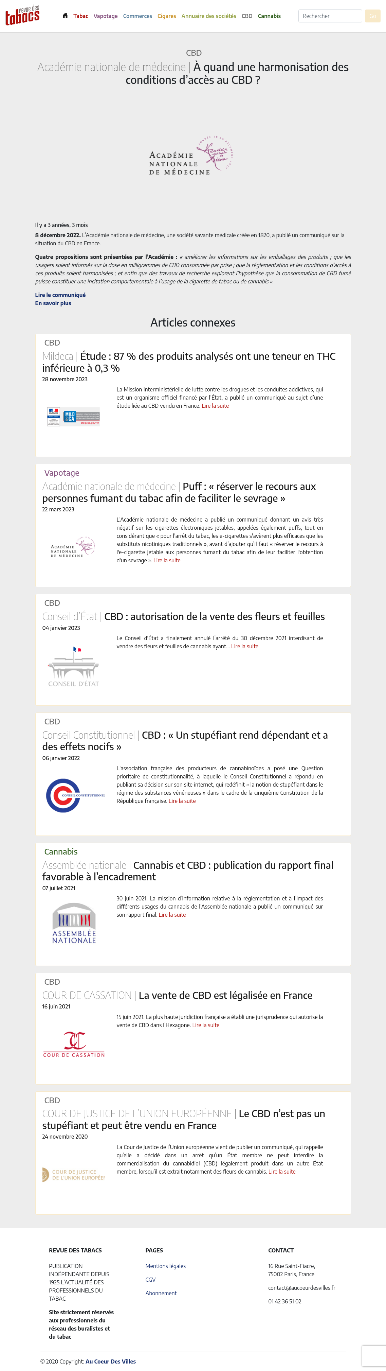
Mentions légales (165, 1266)
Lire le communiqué (60, 295)
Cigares (167, 16)
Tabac (80, 16)
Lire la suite (215, 405)
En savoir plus (53, 303)
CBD (247, 16)
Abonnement (161, 1293)
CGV (150, 1279)
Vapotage (106, 16)
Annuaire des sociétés (209, 16)
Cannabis (269, 16)
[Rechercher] (330, 16)
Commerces (137, 16)
